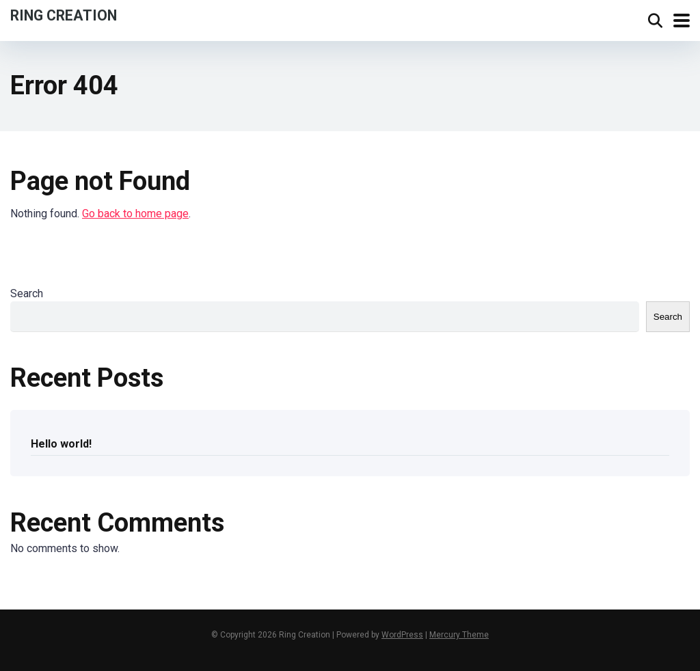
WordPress (402, 635)
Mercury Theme (459, 635)
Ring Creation (63, 15)
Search (26, 293)
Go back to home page (135, 213)
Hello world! (61, 443)
